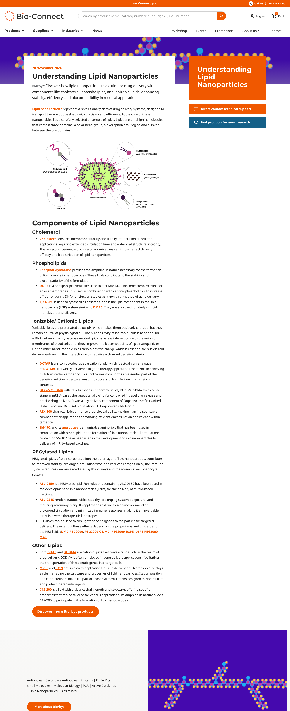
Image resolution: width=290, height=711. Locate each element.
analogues (70, 427)
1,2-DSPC (46, 302)
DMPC (97, 307)
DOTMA (49, 369)
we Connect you (145, 3)
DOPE (44, 286)
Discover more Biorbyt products (65, 611)
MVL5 (44, 568)
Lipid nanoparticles (47, 109)
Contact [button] (276, 30)
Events (201, 30)
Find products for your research (222, 122)
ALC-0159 (47, 483)
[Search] (147, 16)
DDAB (51, 552)
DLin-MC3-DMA (51, 390)
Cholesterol (49, 239)
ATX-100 (46, 411)
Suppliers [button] (41, 31)
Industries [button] (71, 31)
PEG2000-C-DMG (97, 531)
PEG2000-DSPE (122, 531)
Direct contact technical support (222, 109)
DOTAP (45, 363)
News (97, 31)
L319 (59, 568)
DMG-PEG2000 (72, 531)
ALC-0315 (47, 499)
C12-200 (46, 589)
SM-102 (45, 427)
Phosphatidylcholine (56, 270)
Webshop (179, 30)
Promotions (224, 30)
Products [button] (12, 31)
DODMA (70, 552)
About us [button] (250, 30)
